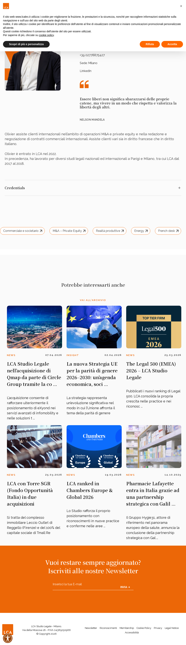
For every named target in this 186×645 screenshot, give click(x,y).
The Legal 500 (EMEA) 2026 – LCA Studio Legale (151, 370)
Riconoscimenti (108, 628)
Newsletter (91, 628)
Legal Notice (172, 628)
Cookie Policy (144, 628)
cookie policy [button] (46, 35)
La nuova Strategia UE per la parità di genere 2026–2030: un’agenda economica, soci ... (92, 373)
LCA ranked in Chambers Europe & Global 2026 (90, 490)
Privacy (158, 628)
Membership (127, 628)
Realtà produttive (110, 231)
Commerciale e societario (23, 231)
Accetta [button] (172, 44)
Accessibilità (132, 632)
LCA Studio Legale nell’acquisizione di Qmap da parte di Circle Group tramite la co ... (34, 373)
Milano (92, 63)
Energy (141, 231)
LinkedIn (85, 71)
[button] (181, 6)
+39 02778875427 (92, 55)
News (11, 355)
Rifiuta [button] (150, 44)
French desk (169, 231)
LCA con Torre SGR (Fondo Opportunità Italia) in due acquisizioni (30, 493)
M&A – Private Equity (70, 231)
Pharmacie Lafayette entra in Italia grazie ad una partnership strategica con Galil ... (152, 493)
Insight (73, 355)
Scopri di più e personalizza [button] (26, 44)
